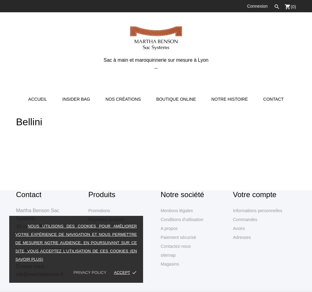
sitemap (168, 255)
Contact (273, 99)
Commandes (245, 219)
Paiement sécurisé (178, 237)
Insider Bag (76, 99)
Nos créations (123, 99)
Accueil (37, 99)
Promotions (99, 210)
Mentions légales (177, 210)
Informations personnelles (257, 210)
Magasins (170, 264)
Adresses (242, 237)
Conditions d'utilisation (182, 219)
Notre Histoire (229, 99)
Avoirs (239, 228)
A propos (169, 228)
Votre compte (254, 194)
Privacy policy (90, 272)
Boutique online (176, 99)
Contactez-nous (176, 246)
